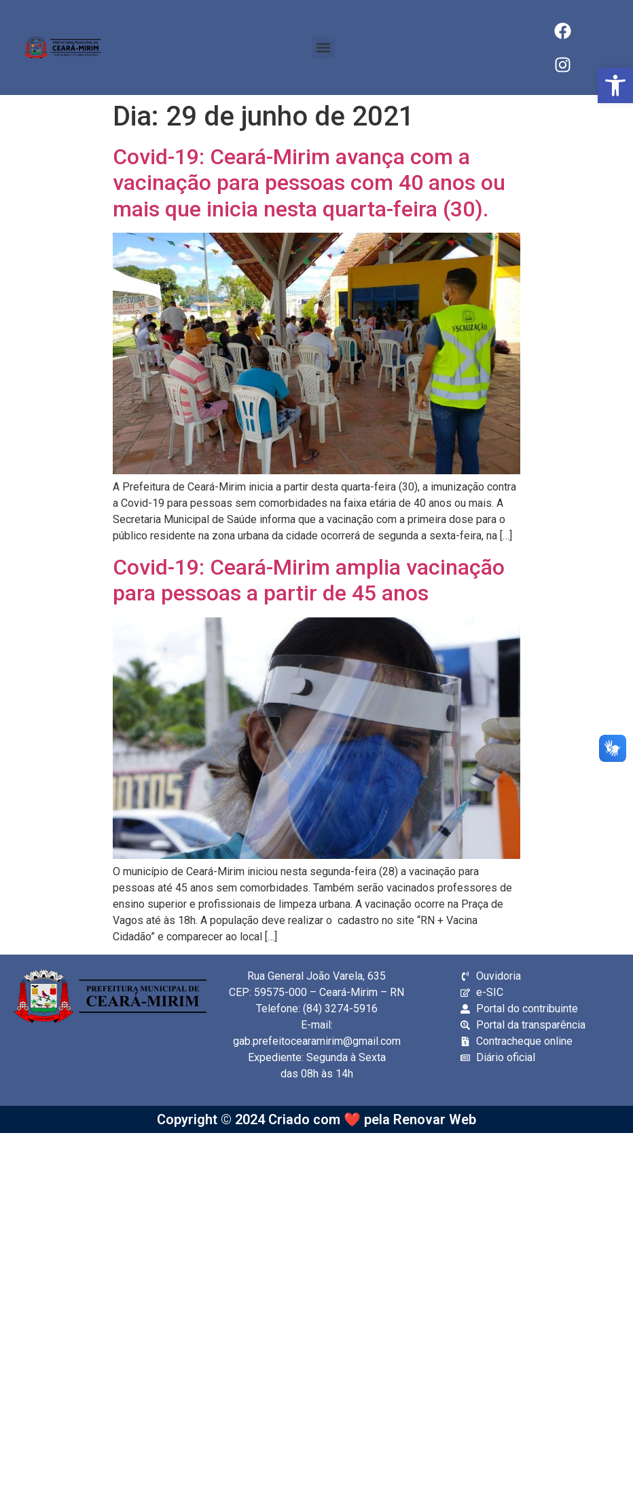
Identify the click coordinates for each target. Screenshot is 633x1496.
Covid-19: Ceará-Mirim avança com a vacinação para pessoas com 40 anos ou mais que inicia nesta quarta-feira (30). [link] (309, 183)
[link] (615, 85)
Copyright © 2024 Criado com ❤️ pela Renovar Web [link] (316, 1119)
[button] (323, 48)
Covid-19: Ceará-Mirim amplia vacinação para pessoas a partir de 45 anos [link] (309, 580)
